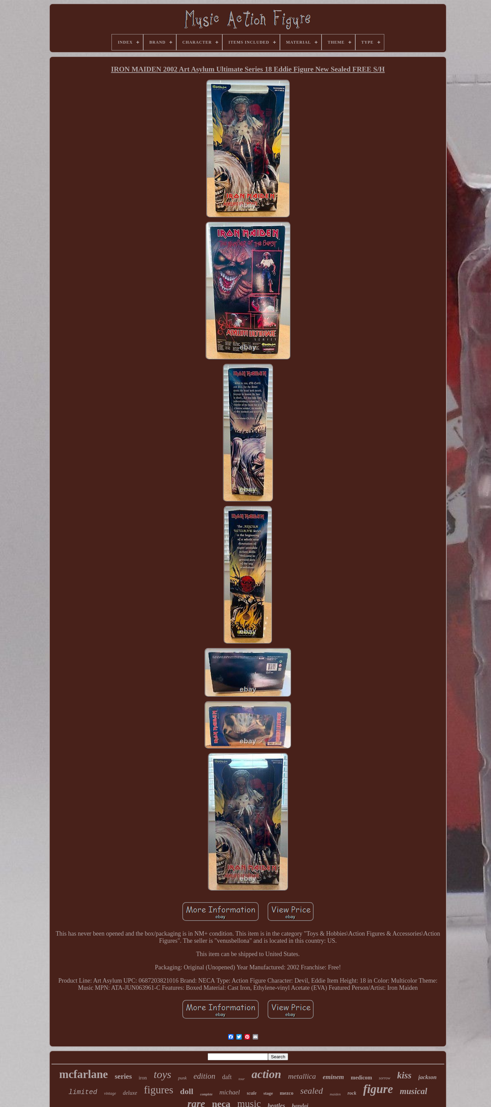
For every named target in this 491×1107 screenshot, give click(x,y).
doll (186, 1091)
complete (206, 1094)
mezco (287, 1093)
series (123, 1076)
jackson (427, 1077)
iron (143, 1077)
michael (229, 1092)
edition (204, 1076)
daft (227, 1077)
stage (268, 1093)
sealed (311, 1091)
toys (163, 1074)
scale (252, 1093)
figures (158, 1090)
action (266, 1074)
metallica (302, 1076)
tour (241, 1079)
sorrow (384, 1078)
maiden (335, 1094)
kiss (404, 1075)
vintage (110, 1093)
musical (414, 1091)
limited (83, 1092)
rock (351, 1093)
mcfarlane (83, 1074)
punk (182, 1077)
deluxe (130, 1093)
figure (378, 1089)
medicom (361, 1077)
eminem (333, 1076)
